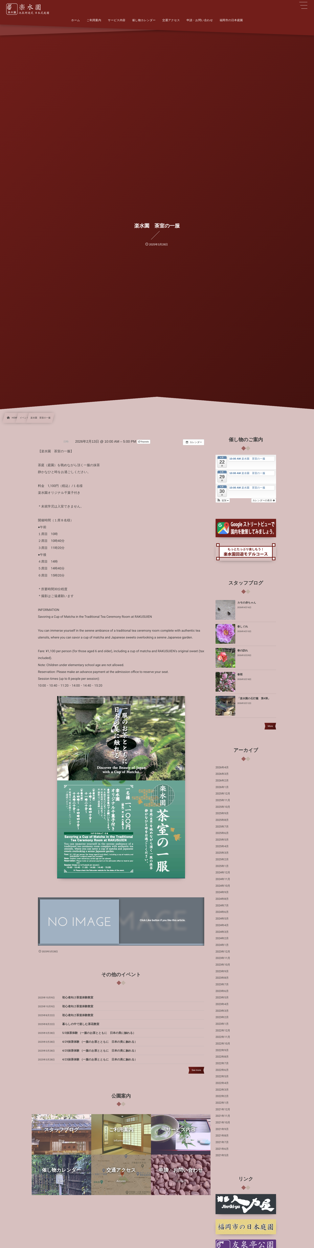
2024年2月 (222, 938)
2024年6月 (222, 912)
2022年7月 (222, 1063)
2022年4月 (222, 1083)
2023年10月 (223, 964)
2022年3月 (222, 1089)
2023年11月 (223, 958)
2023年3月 (222, 1010)
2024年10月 (223, 885)
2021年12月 (223, 1109)
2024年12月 (223, 872)
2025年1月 (222, 866)
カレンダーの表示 (263, 500)
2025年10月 (223, 807)
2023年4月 (222, 1004)
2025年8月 (222, 820)
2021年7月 (222, 1142)
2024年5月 (222, 918)
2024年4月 (222, 925)
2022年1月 (222, 1102)
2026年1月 (222, 787)
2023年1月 (222, 1024)
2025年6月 (222, 833)
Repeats (144, 441)
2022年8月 (222, 1056)
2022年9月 (222, 1050)
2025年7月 (222, 826)
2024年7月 (222, 905)
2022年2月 (222, 1096)
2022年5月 (222, 1076)
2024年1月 (222, 945)
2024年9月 (222, 892)
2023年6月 (222, 991)
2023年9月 (222, 971)
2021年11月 (223, 1116)
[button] (223, 500)
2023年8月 (222, 977)
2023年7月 (222, 984)
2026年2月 (222, 780)
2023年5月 (222, 997)
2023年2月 (222, 1017)
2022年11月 (223, 1037)
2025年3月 (222, 852)
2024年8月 (222, 899)
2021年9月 (222, 1129)
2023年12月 (223, 951)
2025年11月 (223, 800)
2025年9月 (222, 813)
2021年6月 (222, 1149)
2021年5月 (222, 1155)
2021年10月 (223, 1122)
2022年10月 (223, 1043)
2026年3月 (222, 774)
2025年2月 (222, 859)
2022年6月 (222, 1070)
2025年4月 (222, 846)
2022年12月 (223, 1030)
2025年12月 (223, 793)
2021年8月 (222, 1135)
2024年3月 (222, 932)
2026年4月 (222, 767)
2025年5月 (222, 839)
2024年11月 (223, 879)
